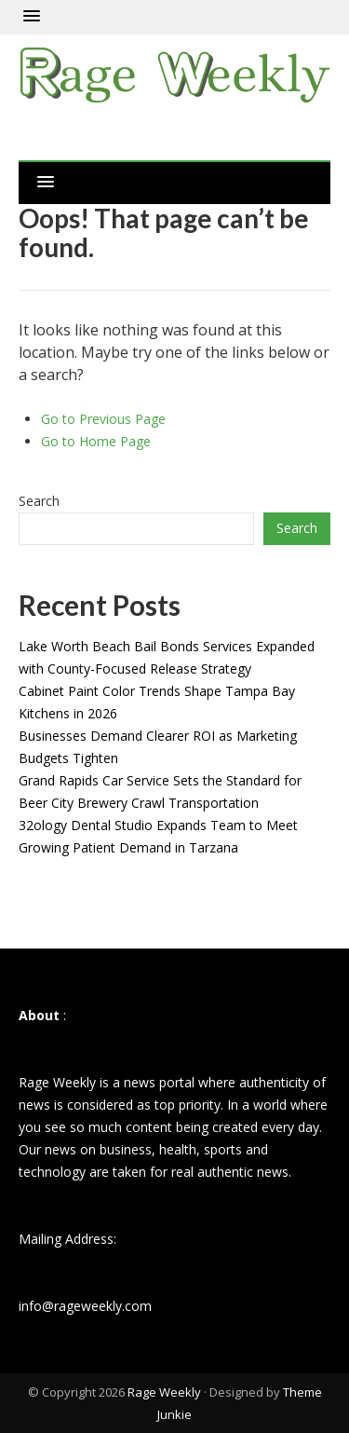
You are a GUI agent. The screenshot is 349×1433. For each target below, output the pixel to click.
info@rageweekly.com (85, 1306)
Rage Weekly (164, 1392)
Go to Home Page (96, 441)
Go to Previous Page (103, 419)
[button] (31, 17)
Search (39, 501)
